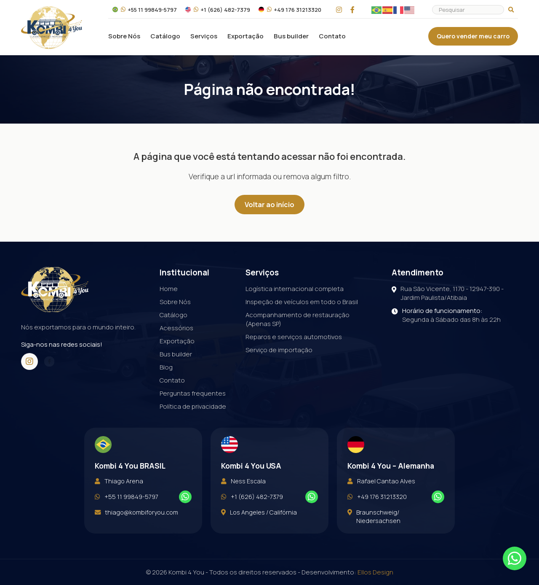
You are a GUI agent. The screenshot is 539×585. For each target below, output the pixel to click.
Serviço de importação (278, 349)
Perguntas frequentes (193, 393)
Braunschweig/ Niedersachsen (373, 531)
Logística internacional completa (294, 288)
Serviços (203, 36)
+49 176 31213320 (290, 9)
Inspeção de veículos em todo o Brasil (301, 301)
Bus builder (291, 36)
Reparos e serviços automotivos (293, 336)
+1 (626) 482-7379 (217, 9)
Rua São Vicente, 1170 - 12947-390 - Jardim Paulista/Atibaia (448, 293)
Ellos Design (375, 572)
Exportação (245, 36)
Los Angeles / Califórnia (259, 527)
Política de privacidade (193, 406)
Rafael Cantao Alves (381, 495)
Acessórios (176, 328)
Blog (166, 367)
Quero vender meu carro (473, 36)
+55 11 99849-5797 (144, 9)
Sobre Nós (124, 36)
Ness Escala (243, 495)
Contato (332, 36)
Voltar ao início (269, 204)
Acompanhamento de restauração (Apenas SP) (297, 319)
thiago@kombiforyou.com (136, 527)
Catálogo (165, 36)
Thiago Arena (119, 495)
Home (169, 288)
